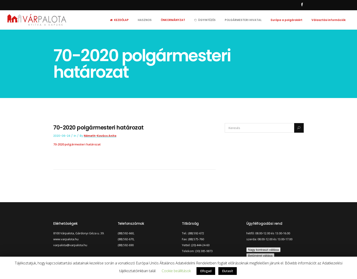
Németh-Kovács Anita (100, 136)
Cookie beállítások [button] (176, 270)
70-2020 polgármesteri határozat (77, 144)
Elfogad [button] (206, 271)
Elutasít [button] (227, 271)
